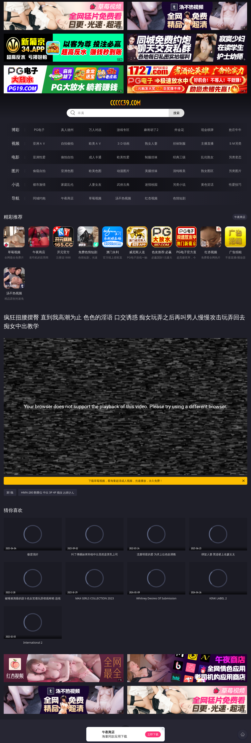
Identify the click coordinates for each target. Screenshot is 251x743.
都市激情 (39, 184)
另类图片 (235, 171)
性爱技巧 (235, 184)
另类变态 (235, 157)
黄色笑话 (207, 184)
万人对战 (95, 130)
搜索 (176, 113)
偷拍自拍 (67, 157)
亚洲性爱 (39, 157)
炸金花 (179, 130)
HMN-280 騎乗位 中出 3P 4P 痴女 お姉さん (47, 492)
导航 (15, 198)
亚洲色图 (67, 171)
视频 (15, 143)
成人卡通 (95, 157)
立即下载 (152, 734)
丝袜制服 (179, 143)
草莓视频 (95, 198)
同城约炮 (39, 198)
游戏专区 (123, 130)
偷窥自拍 (39, 171)
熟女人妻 (151, 143)
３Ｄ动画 (123, 143)
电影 (15, 157)
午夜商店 (67, 198)
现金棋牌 (207, 130)
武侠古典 (123, 184)
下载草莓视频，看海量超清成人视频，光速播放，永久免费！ (166, 480)
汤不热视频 (123, 198)
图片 (15, 170)
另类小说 (179, 184)
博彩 (15, 129)
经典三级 (179, 157)
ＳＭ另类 (235, 143)
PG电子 (39, 130)
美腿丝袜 (151, 171)
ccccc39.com (125, 103)
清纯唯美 (179, 171)
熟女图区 (207, 171)
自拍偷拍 (67, 143)
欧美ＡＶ (95, 143)
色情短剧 (179, 198)
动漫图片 (123, 171)
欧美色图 (95, 171)
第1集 (10, 492)
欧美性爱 (123, 157)
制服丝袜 (151, 157)
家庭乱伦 (67, 184)
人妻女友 (95, 184)
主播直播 (207, 143)
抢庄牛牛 (235, 130)
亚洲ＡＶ (39, 143)
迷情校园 (151, 184)
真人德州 (67, 130)
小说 (15, 184)
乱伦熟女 (207, 157)
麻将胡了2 (151, 130)
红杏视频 (151, 198)
